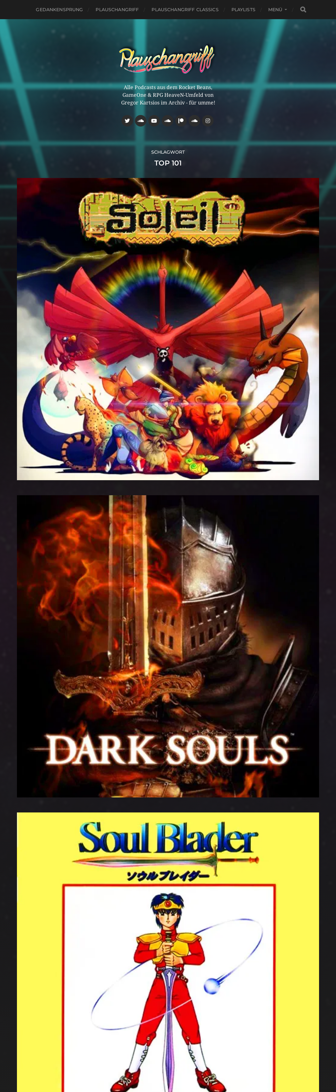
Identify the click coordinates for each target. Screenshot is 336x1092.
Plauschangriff (117, 9)
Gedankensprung (59, 9)
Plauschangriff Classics (185, 9)
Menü (275, 9)
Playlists (243, 9)
